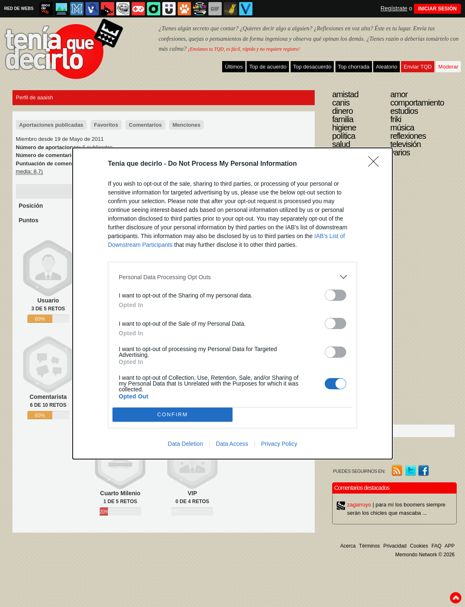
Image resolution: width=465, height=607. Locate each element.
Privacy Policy (279, 443)
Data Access (232, 443)
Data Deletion (185, 443)
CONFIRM (172, 415)
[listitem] (232, 277)
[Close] (376, 164)
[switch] (335, 295)
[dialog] (232, 303)
